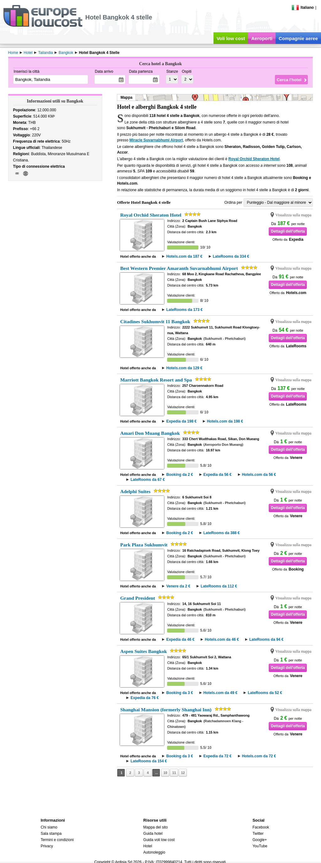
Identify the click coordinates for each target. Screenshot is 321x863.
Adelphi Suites (135, 491)
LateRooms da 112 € (219, 586)
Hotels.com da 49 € (220, 693)
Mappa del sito (155, 827)
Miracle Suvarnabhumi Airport (156, 140)
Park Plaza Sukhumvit (143, 544)
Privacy (47, 846)
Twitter (257, 833)
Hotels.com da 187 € (184, 256)
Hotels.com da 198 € (225, 421)
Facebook (260, 827)
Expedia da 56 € (217, 474)
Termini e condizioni (57, 840)
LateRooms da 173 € (184, 310)
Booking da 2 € (179, 474)
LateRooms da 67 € (147, 479)
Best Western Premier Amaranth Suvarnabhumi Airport (179, 268)
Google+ (259, 840)
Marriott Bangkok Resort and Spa (156, 379)
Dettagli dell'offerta (288, 231)
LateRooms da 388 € (221, 533)
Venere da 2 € (178, 586)
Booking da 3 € (179, 693)
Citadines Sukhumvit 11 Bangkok (155, 321)
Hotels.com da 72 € (259, 756)
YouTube (259, 846)
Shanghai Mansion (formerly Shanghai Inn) (165, 709)
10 (165, 773)
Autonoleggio (154, 852)
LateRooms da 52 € (265, 693)
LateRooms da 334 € (231, 256)
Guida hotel (152, 833)
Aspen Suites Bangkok (143, 651)
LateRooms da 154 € (148, 761)
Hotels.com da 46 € (222, 639)
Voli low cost (231, 38)
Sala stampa (51, 833)
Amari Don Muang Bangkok (150, 433)
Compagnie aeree (298, 38)
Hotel (147, 846)
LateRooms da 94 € (266, 639)
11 (174, 773)
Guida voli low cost (159, 840)
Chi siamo (49, 827)
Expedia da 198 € (181, 421)
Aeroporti (261, 38)
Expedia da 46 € (180, 639)
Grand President (137, 598)
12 (183, 773)
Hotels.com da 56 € (259, 474)
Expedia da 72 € (217, 756)
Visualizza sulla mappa (293, 215)
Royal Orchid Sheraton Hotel (254, 159)
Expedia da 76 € (144, 698)
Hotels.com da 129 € (184, 368)
